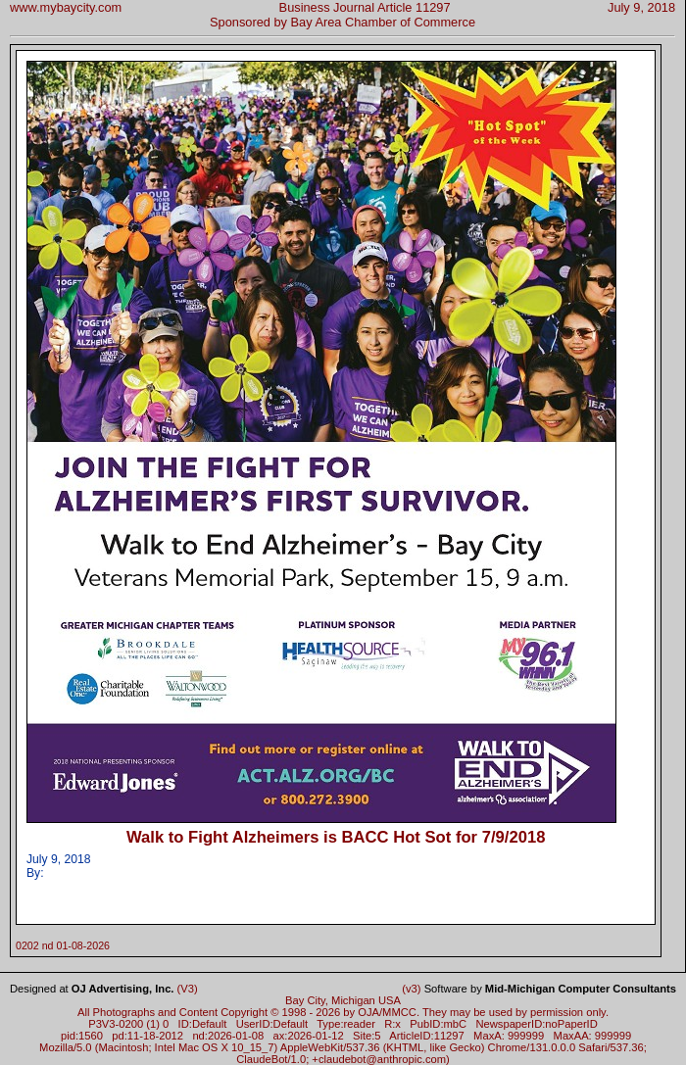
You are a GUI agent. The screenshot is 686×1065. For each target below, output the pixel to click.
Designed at (91, 988)
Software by (550, 988)
